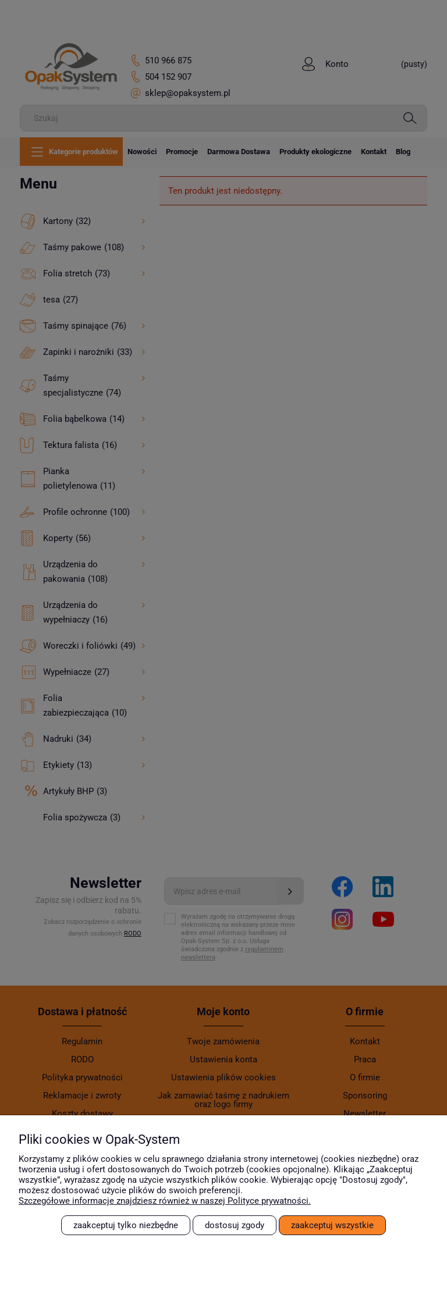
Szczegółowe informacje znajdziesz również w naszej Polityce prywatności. (165, 1201)
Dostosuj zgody (234, 1225)
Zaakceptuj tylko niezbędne (125, 1225)
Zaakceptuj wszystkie (332, 1225)
